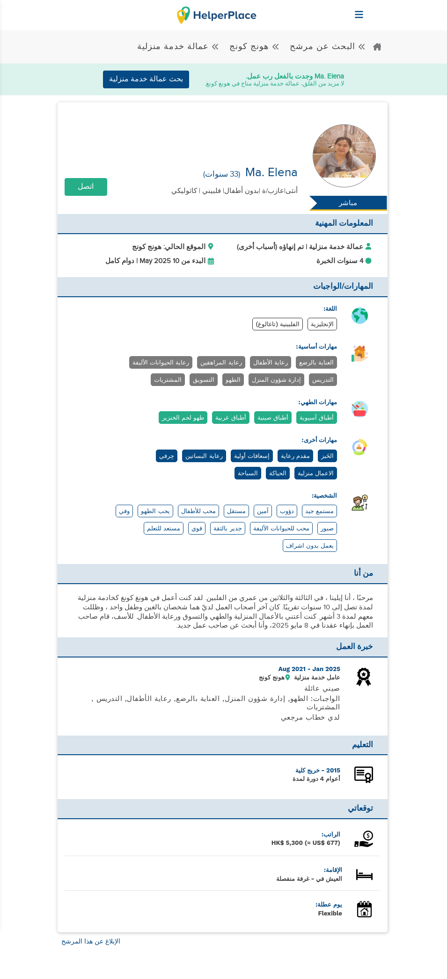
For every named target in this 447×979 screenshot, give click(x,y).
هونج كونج (253, 46)
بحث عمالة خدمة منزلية (146, 79)
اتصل (86, 186)
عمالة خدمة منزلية (178, 46)
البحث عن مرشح (326, 46)
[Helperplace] (381, 10)
